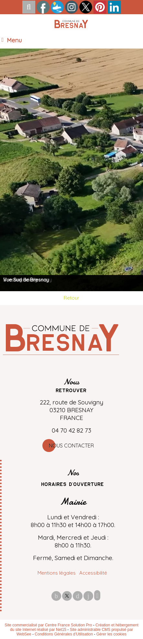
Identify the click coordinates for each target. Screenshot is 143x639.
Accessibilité (93, 573)
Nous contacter (71, 445)
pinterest (77, 595)
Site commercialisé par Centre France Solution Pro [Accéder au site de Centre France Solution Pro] (48, 625)
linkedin (88, 595)
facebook (56, 595)
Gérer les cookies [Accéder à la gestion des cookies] (111, 634)
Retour (71, 298)
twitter (67, 595)
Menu (14, 40)
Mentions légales (57, 573)
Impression (97, 595)
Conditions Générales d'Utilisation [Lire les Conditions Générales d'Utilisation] (64, 634)
